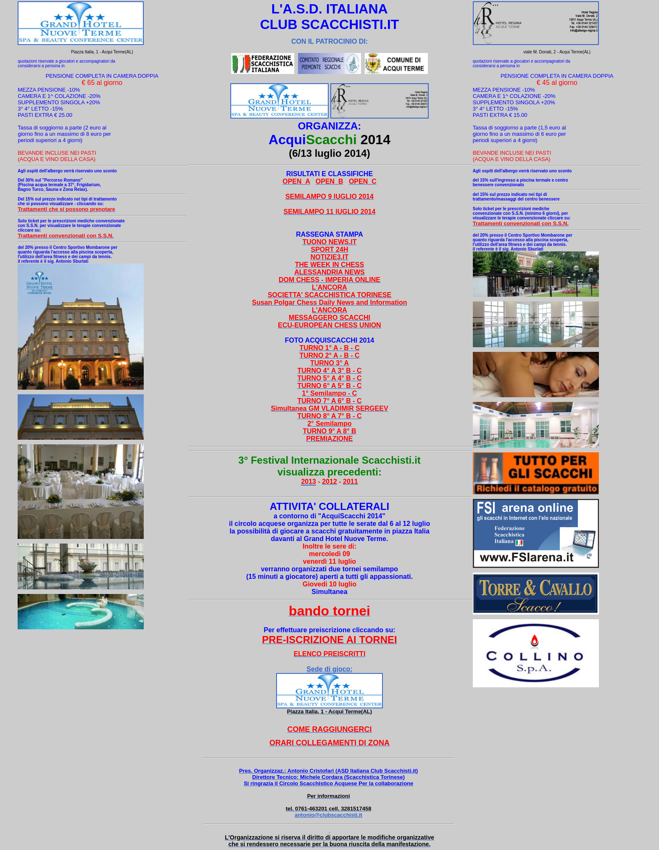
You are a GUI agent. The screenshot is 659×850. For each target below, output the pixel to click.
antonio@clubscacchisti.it (328, 815)
